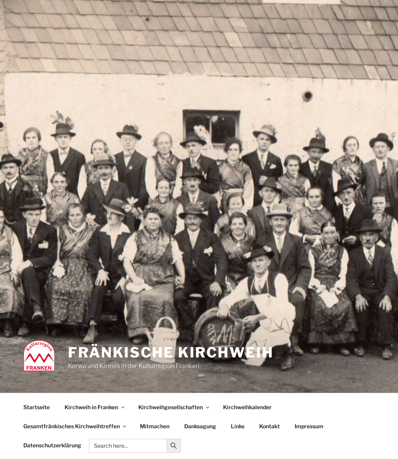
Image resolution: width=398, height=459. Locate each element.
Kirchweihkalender (247, 407)
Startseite (36, 407)
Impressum (309, 426)
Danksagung (200, 426)
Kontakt (269, 426)
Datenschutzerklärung (52, 445)
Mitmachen (154, 426)
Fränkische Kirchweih (171, 352)
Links (237, 426)
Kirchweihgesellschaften (174, 407)
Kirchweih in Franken (95, 407)
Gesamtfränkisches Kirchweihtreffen (75, 426)
